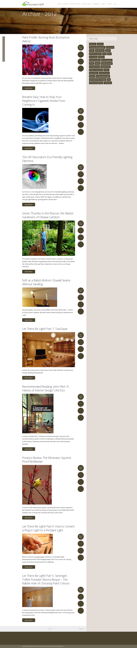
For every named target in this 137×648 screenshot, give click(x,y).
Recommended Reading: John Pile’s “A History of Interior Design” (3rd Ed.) (45, 388)
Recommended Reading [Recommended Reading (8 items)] (102, 76)
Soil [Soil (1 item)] (109, 79)
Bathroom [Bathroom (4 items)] (92, 44)
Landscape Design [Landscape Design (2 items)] (107, 63)
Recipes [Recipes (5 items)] (92, 76)
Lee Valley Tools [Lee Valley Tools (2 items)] (94, 66)
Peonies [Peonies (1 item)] (106, 70)
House (59, 4)
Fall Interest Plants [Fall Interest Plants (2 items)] (95, 54)
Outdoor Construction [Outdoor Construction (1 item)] (96, 70)
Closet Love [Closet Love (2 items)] (110, 47)
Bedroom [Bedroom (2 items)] (100, 44)
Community (96, 4)
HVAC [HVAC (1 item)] (91, 63)
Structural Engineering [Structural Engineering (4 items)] (96, 83)
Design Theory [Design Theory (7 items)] (100, 50)
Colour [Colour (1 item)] (92, 50)
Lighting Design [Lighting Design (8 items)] (105, 66)
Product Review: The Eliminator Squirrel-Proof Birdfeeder (46, 460)
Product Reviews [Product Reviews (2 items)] (104, 73)
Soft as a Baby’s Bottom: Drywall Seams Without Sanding (46, 282)
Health (104, 4)
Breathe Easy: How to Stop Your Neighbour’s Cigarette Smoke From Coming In (43, 100)
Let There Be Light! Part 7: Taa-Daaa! (44, 329)
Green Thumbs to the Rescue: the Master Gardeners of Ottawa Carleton (48, 215)
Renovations (86, 4)
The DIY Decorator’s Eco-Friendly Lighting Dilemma (47, 159)
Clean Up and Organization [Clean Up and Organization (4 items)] (97, 47)
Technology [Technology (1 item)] (108, 83)
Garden (65, 4)
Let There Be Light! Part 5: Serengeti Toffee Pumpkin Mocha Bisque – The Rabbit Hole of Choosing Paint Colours (45, 579)
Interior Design (75, 4)
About (110, 4)
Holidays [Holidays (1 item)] (101, 57)
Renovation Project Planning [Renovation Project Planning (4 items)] (98, 79)
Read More (29, 88)
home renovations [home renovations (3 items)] (95, 60)
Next (80, 629)
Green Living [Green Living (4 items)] (93, 57)
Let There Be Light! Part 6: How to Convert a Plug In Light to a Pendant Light (48, 528)
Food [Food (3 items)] (104, 54)
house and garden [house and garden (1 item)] (107, 60)
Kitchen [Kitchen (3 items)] (97, 63)
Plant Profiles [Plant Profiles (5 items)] (94, 73)
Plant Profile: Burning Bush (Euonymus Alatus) (46, 39)
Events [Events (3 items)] (108, 50)
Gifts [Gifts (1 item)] (109, 54)
